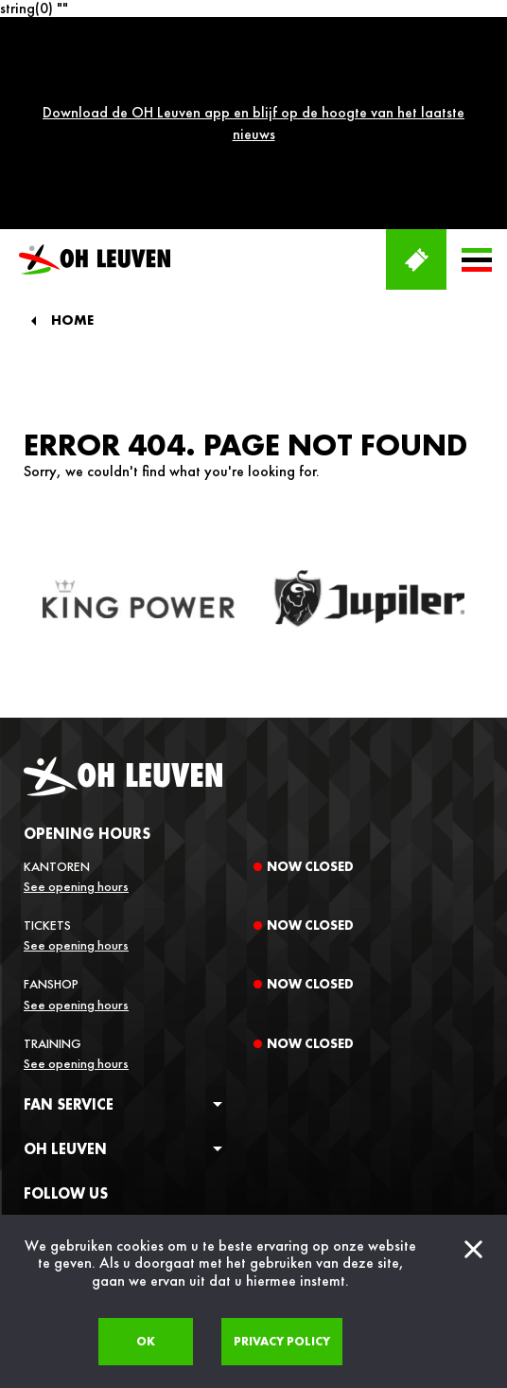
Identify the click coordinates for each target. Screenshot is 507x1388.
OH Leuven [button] (65, 995)
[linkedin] (134, 1073)
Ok (145, 1341)
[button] (476, 107)
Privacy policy (282, 1341)
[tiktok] (168, 1073)
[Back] (34, 167)
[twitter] (100, 1073)
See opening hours (76, 732)
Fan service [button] (69, 951)
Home (72, 168)
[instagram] (66, 1073)
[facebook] (32, 1073)
